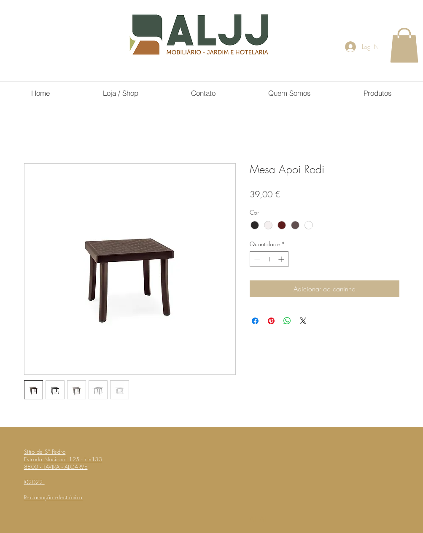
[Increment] (282, 259)
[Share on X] (303, 321)
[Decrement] (256, 259)
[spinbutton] (269, 259)
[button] (404, 45)
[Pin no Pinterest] (271, 321)
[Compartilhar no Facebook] (255, 321)
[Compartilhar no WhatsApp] (287, 321)
